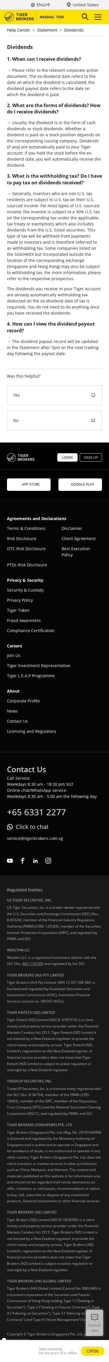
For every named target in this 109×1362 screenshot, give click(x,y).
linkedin (35, 861)
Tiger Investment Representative (38, 665)
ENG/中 (44, 5)
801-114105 (32, 963)
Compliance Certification (31, 630)
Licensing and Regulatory (31, 731)
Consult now (94, 1328)
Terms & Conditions (26, 528)
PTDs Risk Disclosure (27, 565)
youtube (10, 861)
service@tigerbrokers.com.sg (35, 838)
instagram (48, 861)
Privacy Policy (20, 600)
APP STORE (29, 484)
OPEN (93, 1351)
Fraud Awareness (24, 620)
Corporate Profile (23, 701)
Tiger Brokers (38, 16)
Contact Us (17, 721)
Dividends (74, 30)
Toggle (97, 17)
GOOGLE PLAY (80, 484)
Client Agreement (79, 538)
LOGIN (67, 457)
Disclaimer (72, 528)
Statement (47, 30)
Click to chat (32, 827)
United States (86, 5)
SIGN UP (91, 457)
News (12, 711)
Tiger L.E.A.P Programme (31, 675)
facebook (23, 861)
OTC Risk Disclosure (26, 548)
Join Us (13, 655)
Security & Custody (25, 590)
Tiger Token (18, 610)
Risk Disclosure (21, 538)
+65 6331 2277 (36, 812)
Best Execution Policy (76, 551)
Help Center (18, 30)
